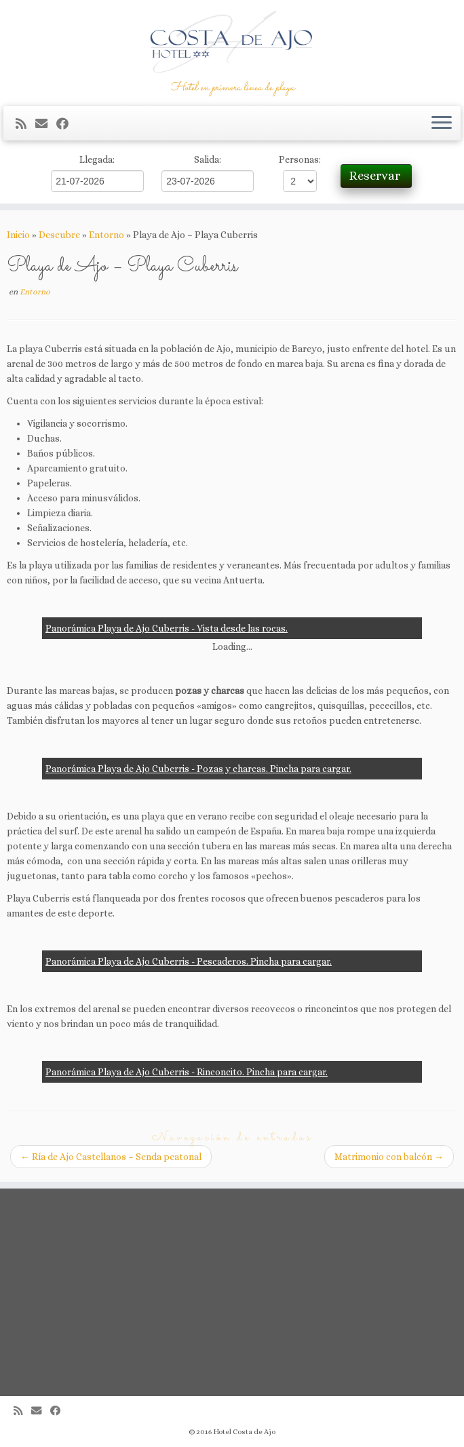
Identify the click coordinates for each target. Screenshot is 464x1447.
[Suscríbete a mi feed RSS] (25, 124)
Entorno (106, 234)
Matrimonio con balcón (389, 1156)
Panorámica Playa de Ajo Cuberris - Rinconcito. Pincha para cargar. (186, 1071)
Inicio (18, 234)
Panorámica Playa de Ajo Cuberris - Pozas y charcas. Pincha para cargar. (198, 768)
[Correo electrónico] (45, 124)
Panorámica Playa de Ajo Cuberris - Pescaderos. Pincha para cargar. (188, 961)
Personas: (300, 159)
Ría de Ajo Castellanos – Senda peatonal (110, 1156)
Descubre (59, 234)
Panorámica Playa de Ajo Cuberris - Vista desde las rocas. (166, 628)
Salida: (207, 159)
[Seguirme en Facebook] (66, 124)
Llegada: (97, 159)
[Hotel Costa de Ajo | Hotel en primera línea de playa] (232, 41)
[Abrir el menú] (441, 123)
